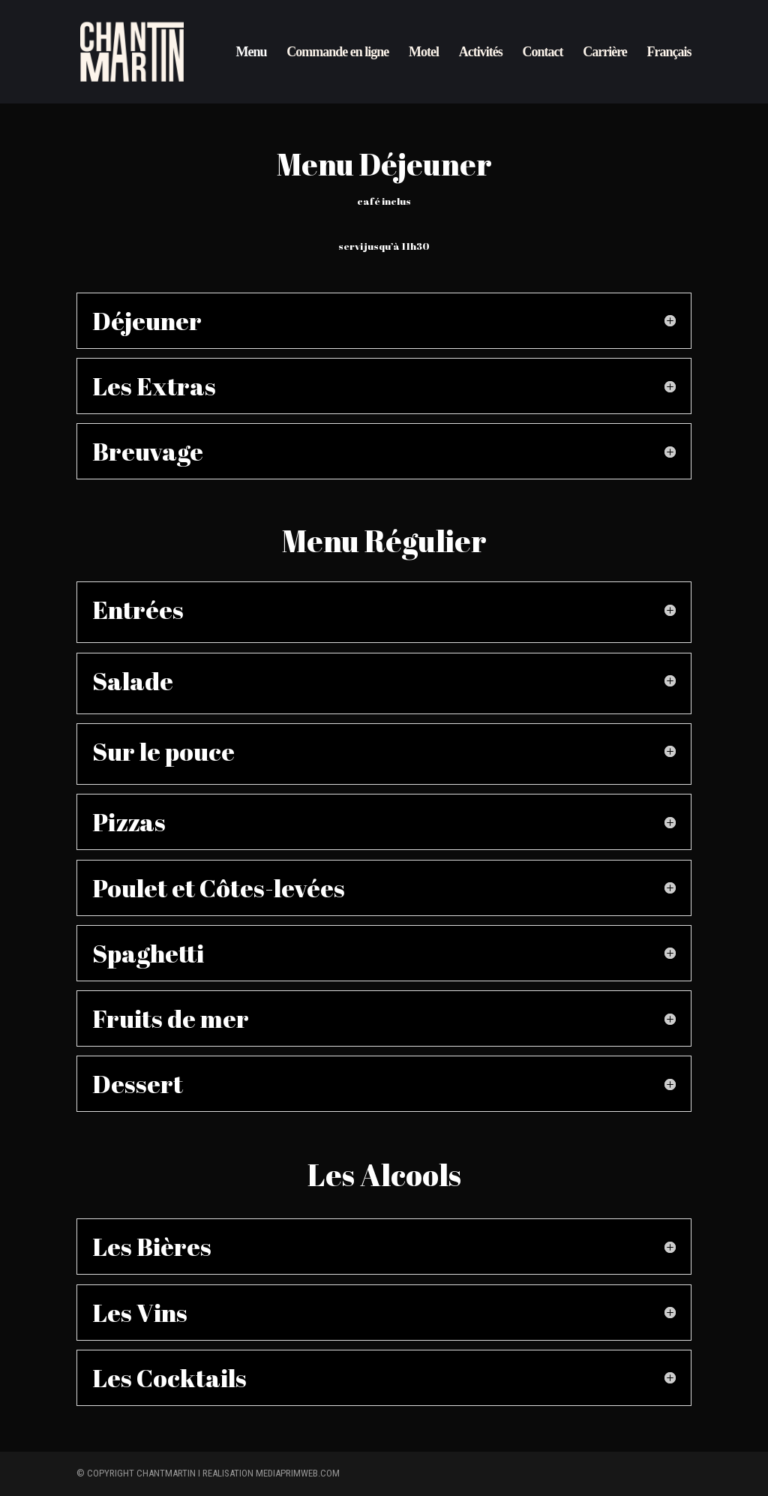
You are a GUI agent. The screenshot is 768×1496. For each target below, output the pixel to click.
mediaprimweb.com (298, 1473)
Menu (251, 53)
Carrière (605, 53)
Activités (480, 53)
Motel (424, 53)
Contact (542, 53)
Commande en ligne (337, 53)
